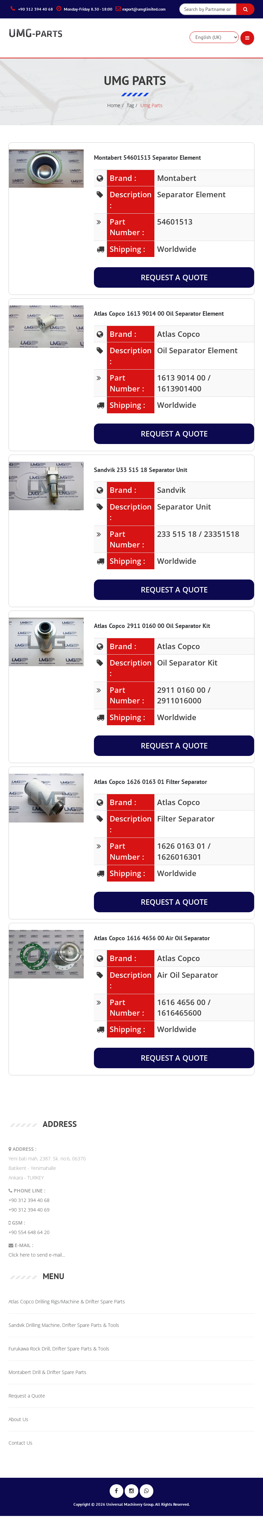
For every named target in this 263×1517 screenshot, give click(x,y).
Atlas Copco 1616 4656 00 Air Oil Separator (152, 939)
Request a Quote (174, 278)
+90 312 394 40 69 (29, 1211)
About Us (18, 1420)
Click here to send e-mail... (37, 1256)
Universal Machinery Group (129, 1505)
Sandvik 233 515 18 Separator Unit (140, 471)
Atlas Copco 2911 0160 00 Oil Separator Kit (152, 627)
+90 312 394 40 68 (29, 1201)
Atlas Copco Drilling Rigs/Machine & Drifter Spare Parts (67, 1302)
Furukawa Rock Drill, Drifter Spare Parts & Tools (59, 1349)
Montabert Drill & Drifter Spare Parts (47, 1373)
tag (130, 106)
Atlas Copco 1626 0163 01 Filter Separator (150, 783)
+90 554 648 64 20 (29, 1233)
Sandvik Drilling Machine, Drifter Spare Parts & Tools (64, 1326)
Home (113, 106)
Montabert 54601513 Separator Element (147, 158)
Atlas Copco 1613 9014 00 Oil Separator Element (159, 315)
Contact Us (20, 1444)
